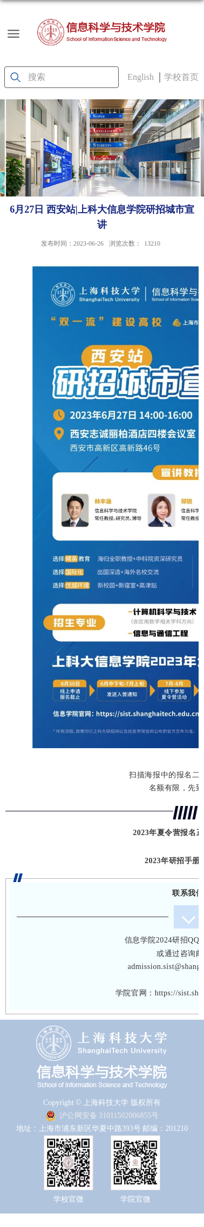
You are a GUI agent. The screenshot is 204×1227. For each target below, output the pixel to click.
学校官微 (68, 1199)
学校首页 (181, 77)
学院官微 (135, 1199)
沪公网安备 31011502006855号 (102, 1115)
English (140, 77)
